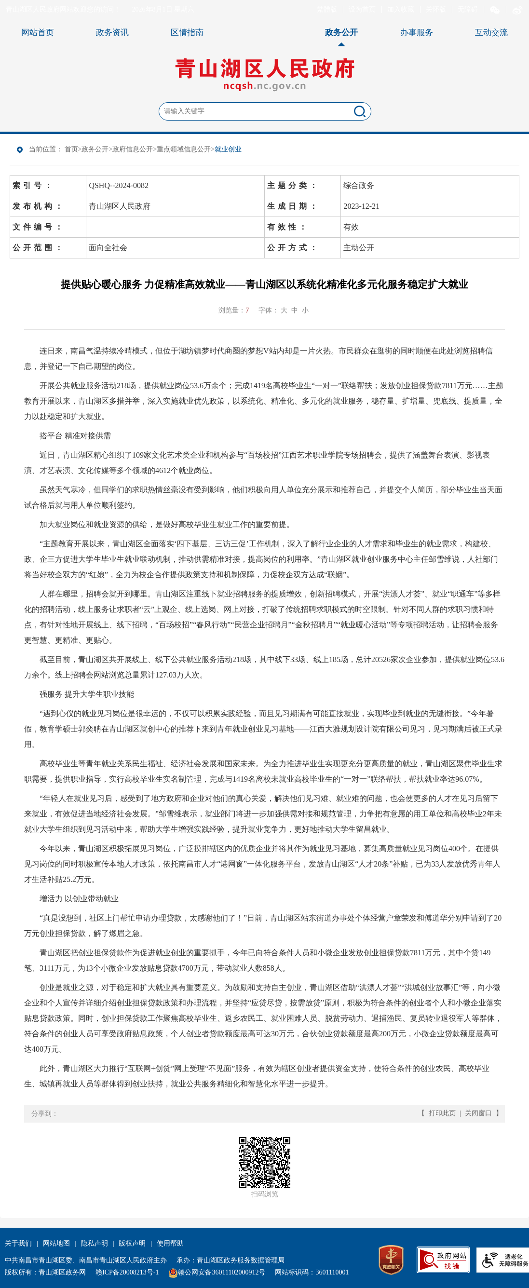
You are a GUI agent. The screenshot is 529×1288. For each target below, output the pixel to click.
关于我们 (18, 1243)
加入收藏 (400, 9)
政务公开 (95, 149)
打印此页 (442, 1113)
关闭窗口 (478, 1113)
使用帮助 (170, 1243)
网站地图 (56, 1243)
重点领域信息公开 (184, 149)
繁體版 (327, 9)
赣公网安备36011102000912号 (221, 1272)
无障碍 (468, 9)
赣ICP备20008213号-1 (127, 1272)
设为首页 (362, 9)
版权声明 (132, 1243)
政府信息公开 (132, 149)
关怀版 (436, 9)
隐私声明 (94, 1243)
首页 (71, 149)
